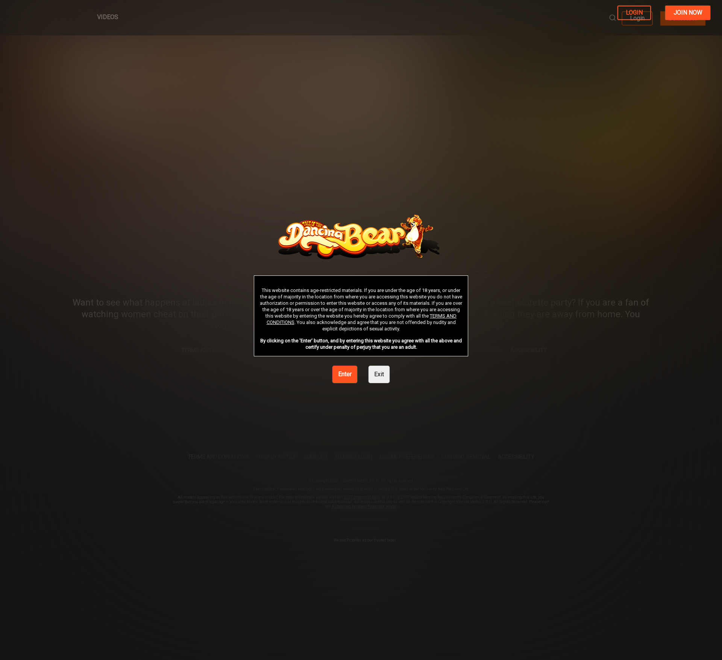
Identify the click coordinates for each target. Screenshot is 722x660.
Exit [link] (379, 374)
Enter (345, 374)
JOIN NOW (687, 12)
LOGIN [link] (634, 12)
